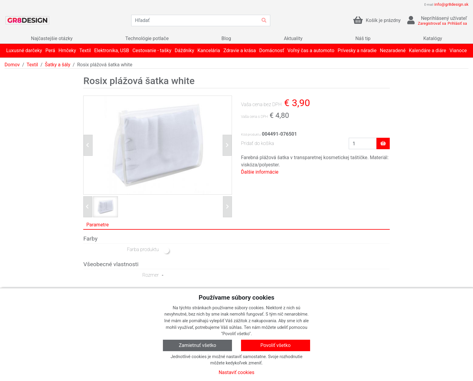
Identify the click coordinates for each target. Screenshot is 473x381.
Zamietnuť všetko (197, 345)
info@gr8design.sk (451, 4)
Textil (32, 65)
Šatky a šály (57, 65)
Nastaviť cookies (237, 372)
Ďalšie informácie (259, 172)
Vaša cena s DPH (254, 117)
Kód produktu (251, 135)
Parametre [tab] (97, 225)
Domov (12, 65)
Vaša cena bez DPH (261, 104)
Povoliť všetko (275, 345)
